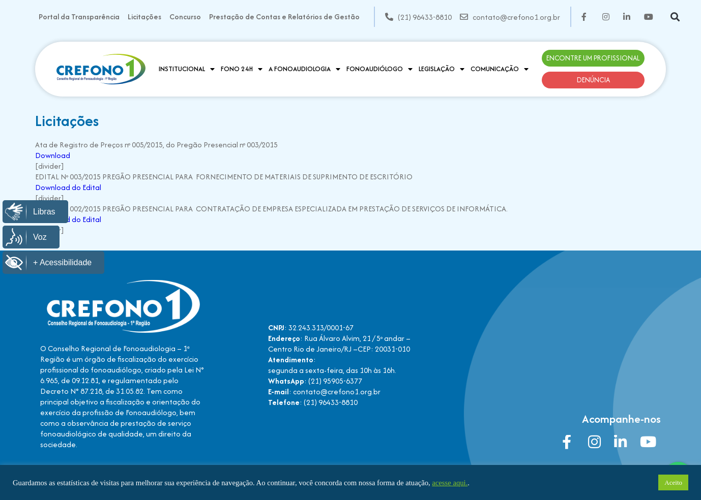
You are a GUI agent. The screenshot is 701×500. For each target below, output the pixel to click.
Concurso (185, 16)
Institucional (187, 69)
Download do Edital (68, 187)
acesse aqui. (450, 483)
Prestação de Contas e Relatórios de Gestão (284, 16)
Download (52, 155)
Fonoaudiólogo (379, 69)
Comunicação (500, 69)
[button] (675, 17)
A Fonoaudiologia (304, 69)
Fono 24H (241, 69)
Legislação (441, 69)
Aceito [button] (673, 482)
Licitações (144, 16)
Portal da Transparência (79, 16)
